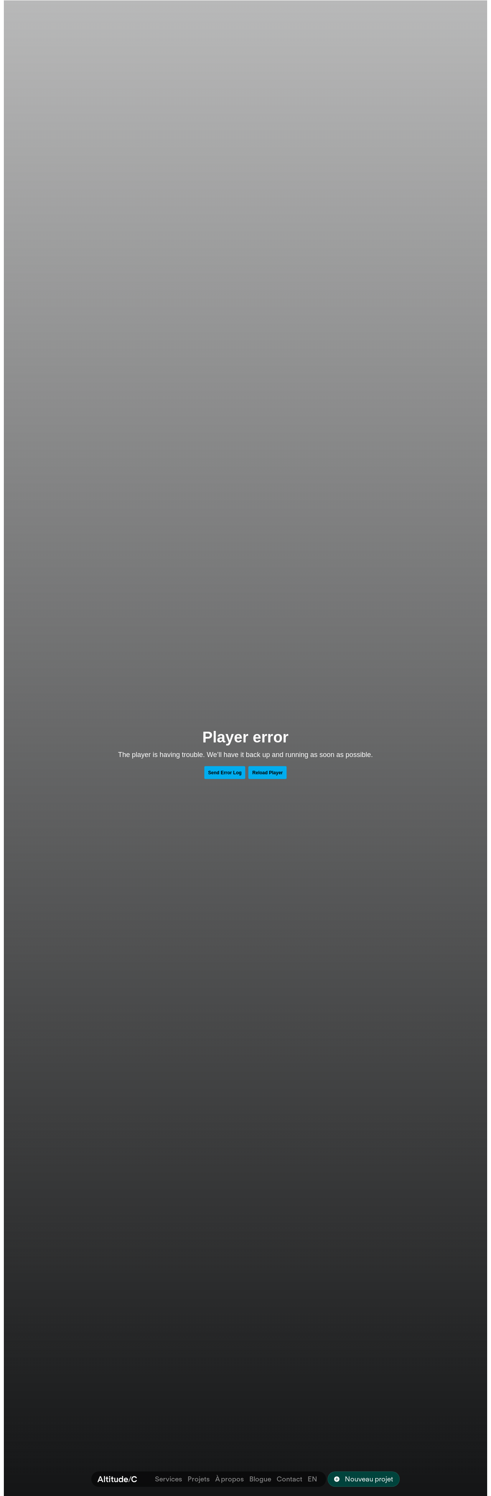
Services (168, 1479)
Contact (289, 1479)
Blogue (260, 1479)
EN (312, 1479)
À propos (229, 1479)
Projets (199, 1479)
